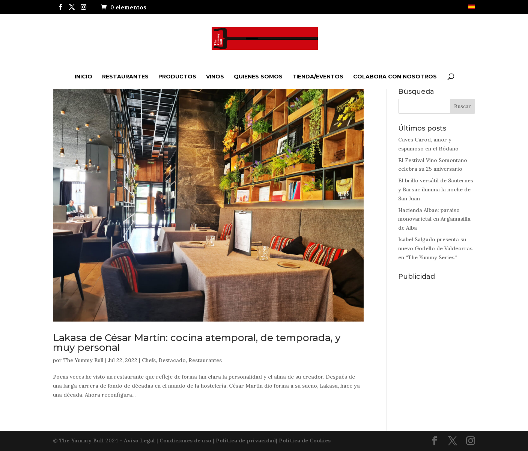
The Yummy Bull (83, 360)
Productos (177, 76)
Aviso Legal (139, 440)
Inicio (83, 76)
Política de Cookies (305, 440)
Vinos (215, 76)
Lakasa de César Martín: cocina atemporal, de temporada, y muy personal (197, 342)
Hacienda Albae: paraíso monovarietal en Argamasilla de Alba (434, 219)
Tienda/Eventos (317, 76)
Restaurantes (125, 76)
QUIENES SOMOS (258, 76)
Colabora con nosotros (395, 76)
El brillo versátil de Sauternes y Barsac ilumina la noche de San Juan (435, 189)
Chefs (149, 360)
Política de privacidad (246, 440)
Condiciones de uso (185, 440)
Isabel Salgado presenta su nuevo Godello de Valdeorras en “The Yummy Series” (435, 248)
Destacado (172, 360)
